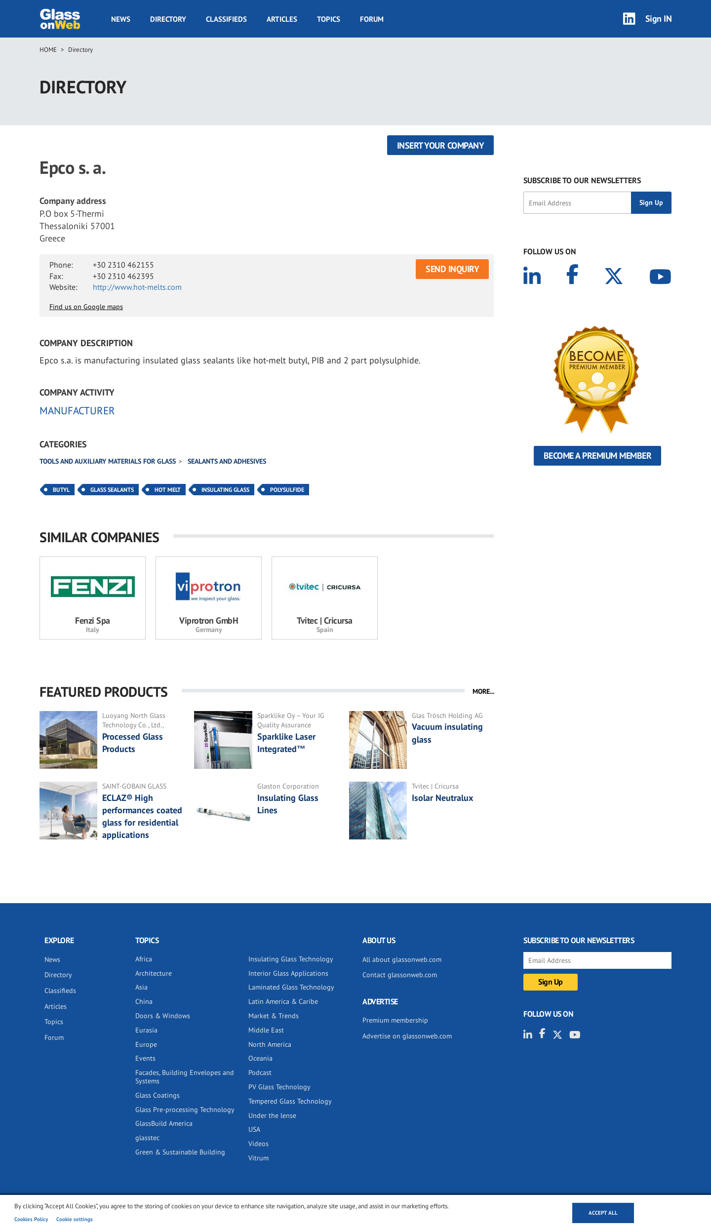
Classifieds (226, 19)
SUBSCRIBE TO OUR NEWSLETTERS (582, 180)
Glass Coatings (157, 1095)
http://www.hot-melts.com (137, 287)
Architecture (153, 973)
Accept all (603, 1212)
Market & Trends (273, 1015)
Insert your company (440, 145)
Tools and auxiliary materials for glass (108, 461)
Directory (168, 19)
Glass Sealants (112, 489)
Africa (143, 958)
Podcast (260, 1072)
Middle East (266, 1030)
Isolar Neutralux (442, 797)
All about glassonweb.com (401, 959)
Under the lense (272, 1115)
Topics (328, 19)
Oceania (260, 1058)
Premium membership (395, 1020)
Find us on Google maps (86, 306)
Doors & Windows (162, 1015)
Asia (141, 987)
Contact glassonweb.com (399, 974)
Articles (282, 19)
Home (48, 49)
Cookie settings (74, 1219)
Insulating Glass (225, 489)
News (120, 19)
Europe (146, 1044)
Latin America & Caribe (283, 1001)
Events (145, 1058)
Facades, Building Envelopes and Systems (184, 1076)
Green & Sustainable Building (180, 1152)
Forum (372, 19)
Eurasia (146, 1030)
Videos (258, 1143)
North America (269, 1044)
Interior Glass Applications (288, 973)
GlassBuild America (164, 1123)
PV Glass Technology (279, 1086)
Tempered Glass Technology (290, 1101)
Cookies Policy (31, 1219)
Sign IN (658, 18)
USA (254, 1129)
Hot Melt (168, 489)
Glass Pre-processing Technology (185, 1109)
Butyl (61, 489)
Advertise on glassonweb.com (407, 1036)
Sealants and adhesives (227, 461)
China (144, 1001)
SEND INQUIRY (452, 269)
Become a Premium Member (598, 455)
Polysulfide (287, 489)
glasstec (147, 1137)
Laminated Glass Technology (291, 987)
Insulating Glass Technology (290, 958)
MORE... (483, 691)
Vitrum (258, 1157)
